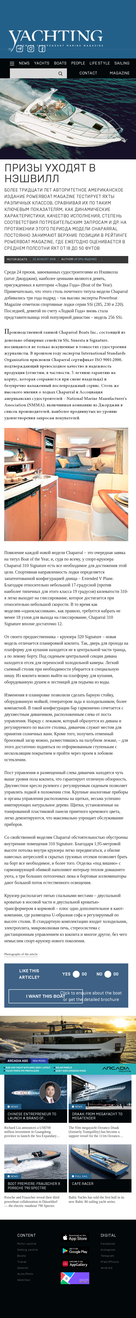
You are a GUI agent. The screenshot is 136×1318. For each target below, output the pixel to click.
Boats (21, 1255)
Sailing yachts (27, 1249)
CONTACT (88, 73)
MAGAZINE (120, 73)
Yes (66, 974)
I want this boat (45, 996)
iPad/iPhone (110, 1261)
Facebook (108, 1243)
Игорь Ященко (85, 259)
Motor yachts (27, 1243)
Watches (23, 1280)
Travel (21, 1261)
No (99, 974)
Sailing (122, 63)
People (78, 63)
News (24, 63)
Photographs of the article (21, 954)
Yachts (41, 63)
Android (106, 1267)
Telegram (107, 1255)
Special (22, 1267)
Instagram (108, 1249)
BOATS (60, 63)
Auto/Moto (25, 1274)
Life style (100, 63)
